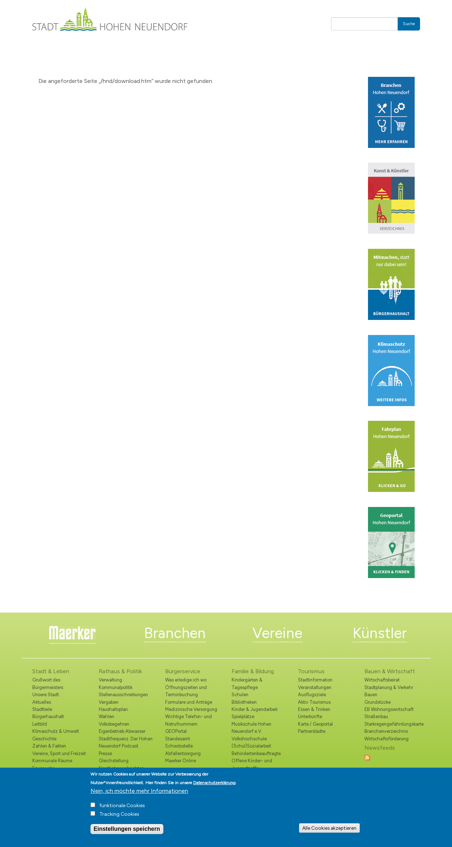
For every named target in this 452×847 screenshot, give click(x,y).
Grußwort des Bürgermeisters (47, 683)
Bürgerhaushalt (48, 716)
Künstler (380, 633)
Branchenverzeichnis (386, 731)
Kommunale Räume (52, 760)
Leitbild (39, 724)
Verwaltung (110, 680)
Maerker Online (180, 760)
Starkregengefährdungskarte (392, 724)
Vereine (277, 633)
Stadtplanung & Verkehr (388, 687)
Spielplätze (243, 716)
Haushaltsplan (113, 709)
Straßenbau (376, 716)
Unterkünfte (310, 716)
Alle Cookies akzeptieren (329, 828)
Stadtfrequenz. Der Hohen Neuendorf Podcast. (126, 742)
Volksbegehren (114, 724)
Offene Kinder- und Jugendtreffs (252, 764)
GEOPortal (176, 731)
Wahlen (106, 716)
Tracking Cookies (119, 814)
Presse (105, 753)
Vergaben (108, 702)
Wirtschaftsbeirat (382, 680)
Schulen (240, 694)
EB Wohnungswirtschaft (389, 709)
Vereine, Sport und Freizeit (59, 753)
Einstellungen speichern (127, 829)
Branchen (175, 633)
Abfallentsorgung (183, 753)
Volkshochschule (249, 738)
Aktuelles (41, 702)
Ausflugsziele (312, 694)
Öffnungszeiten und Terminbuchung (186, 691)
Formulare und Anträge (188, 702)
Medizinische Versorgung (191, 709)
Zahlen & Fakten (49, 746)
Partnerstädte (311, 731)
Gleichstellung (114, 760)
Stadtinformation (315, 680)
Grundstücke (377, 702)
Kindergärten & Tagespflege (247, 683)
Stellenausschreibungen (123, 694)
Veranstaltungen (314, 687)
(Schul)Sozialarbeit (251, 746)
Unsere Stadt (45, 694)
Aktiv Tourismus (314, 702)
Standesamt (177, 738)
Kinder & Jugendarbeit (255, 709)
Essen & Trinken (314, 709)
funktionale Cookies (122, 805)
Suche (409, 23)
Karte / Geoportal (315, 724)
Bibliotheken (244, 702)
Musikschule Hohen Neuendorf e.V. (251, 727)
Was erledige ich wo (185, 680)
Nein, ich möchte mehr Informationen (139, 790)
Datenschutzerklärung (214, 782)
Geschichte (44, 738)
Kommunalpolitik (115, 687)
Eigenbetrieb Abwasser (122, 731)
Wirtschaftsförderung (386, 738)
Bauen (370, 694)
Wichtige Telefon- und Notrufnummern (188, 720)
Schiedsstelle (179, 746)
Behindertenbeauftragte (256, 753)
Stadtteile (42, 709)
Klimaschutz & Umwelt (55, 731)
